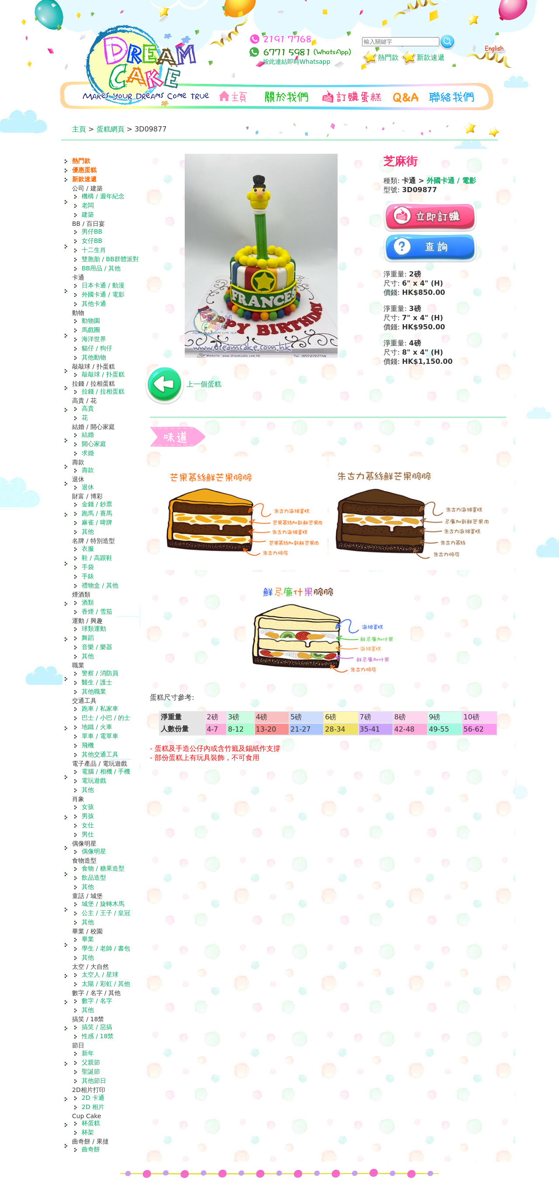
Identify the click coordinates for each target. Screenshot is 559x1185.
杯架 (88, 1132)
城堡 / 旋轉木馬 (103, 903)
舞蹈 (88, 637)
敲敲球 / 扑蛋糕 (103, 374)
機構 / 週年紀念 (103, 196)
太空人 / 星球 (100, 974)
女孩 (88, 806)
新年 (88, 1053)
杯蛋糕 (91, 1122)
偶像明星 (94, 851)
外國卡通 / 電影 (103, 294)
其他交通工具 (100, 754)
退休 (88, 487)
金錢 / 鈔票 (97, 504)
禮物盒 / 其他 (100, 585)
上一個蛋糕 (203, 384)
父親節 (91, 1062)
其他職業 (94, 691)
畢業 (88, 939)
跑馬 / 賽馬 (97, 513)
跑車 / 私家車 (100, 708)
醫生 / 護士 (97, 682)
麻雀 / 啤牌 (97, 522)
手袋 (88, 566)
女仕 (88, 825)
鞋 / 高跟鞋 (97, 557)
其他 (88, 531)
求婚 (88, 452)
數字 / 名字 (97, 1000)
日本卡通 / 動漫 (103, 285)
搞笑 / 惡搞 (97, 1026)
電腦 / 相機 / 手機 (106, 771)
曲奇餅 (91, 1149)
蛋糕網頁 (110, 129)
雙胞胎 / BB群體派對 (110, 259)
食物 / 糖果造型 (103, 868)
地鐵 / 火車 (97, 726)
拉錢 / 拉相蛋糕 (103, 391)
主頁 (79, 129)
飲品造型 (94, 877)
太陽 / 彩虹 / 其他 (106, 983)
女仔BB (92, 240)
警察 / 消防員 (100, 673)
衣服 (88, 548)
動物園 (91, 320)
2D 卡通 (93, 1097)
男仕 (88, 834)
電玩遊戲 (94, 780)
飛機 (88, 745)
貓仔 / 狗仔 (97, 348)
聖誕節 (91, 1071)
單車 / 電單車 (100, 735)
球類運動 (94, 628)
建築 (88, 214)
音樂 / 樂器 (97, 646)
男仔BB (92, 231)
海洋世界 (94, 338)
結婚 (88, 434)
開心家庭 (94, 443)
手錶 (88, 576)
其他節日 (94, 1080)
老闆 (88, 205)
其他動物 (94, 357)
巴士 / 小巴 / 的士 (106, 717)
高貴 (88, 408)
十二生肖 (94, 249)
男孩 (88, 815)
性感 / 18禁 (98, 1036)
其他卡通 (94, 303)
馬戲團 (91, 329)
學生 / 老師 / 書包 (106, 948)
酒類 (88, 602)
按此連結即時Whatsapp (296, 61)
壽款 (88, 469)
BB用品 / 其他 (101, 268)
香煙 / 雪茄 (97, 611)
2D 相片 (93, 1106)
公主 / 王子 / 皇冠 (106, 912)
